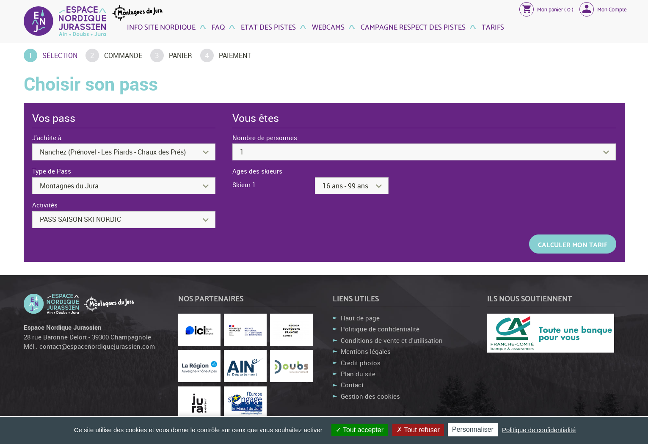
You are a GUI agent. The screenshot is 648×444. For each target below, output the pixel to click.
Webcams (327, 26)
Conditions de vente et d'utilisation (392, 340)
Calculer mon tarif (572, 244)
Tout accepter (359, 429)
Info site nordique (161, 26)
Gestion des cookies (370, 396)
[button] (546, 9)
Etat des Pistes (267, 26)
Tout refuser (418, 429)
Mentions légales (366, 351)
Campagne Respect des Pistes (412, 26)
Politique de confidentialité (380, 329)
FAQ (217, 26)
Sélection (59, 55)
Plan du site (358, 374)
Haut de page (360, 318)
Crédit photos (361, 363)
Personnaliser (473, 429)
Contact (352, 385)
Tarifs (492, 26)
